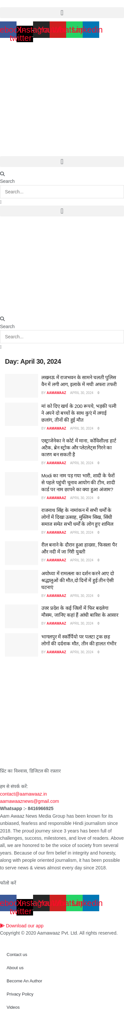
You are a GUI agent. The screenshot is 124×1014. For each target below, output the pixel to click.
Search (7, 181)
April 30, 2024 (81, 393)
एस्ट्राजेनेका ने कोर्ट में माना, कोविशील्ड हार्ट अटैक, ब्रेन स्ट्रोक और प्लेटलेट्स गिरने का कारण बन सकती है (78, 447)
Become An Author (24, 980)
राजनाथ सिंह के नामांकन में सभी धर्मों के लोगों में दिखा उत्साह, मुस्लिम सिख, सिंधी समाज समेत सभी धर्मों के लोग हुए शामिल (77, 517)
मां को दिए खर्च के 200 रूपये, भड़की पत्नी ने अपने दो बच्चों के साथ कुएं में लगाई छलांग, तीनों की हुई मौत (78, 413)
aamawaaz (56, 393)
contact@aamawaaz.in (24, 794)
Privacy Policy (20, 994)
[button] (62, 12)
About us (15, 967)
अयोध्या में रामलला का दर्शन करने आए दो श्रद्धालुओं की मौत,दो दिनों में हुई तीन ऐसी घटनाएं (77, 580)
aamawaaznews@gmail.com (29, 801)
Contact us (17, 954)
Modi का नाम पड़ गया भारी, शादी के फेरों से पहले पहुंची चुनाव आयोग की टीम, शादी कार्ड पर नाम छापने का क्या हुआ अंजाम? (78, 482)
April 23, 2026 (14, 3)
